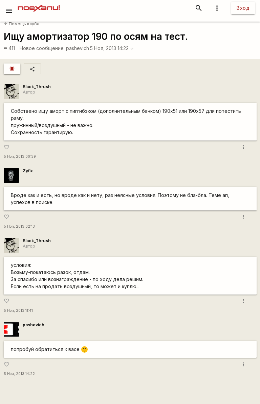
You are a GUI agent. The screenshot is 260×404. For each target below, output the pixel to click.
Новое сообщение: (42, 48)
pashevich (77, 48)
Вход (243, 8)
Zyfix (28, 170)
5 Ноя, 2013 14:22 (112, 48)
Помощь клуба (22, 23)
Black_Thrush (37, 86)
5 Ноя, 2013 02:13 (19, 226)
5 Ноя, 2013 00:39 (20, 156)
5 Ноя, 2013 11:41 (18, 310)
